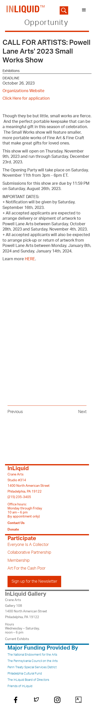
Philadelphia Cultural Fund (25, 673)
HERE (30, 259)
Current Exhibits (17, 639)
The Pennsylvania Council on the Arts (33, 660)
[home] (24, 10)
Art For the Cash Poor (26, 568)
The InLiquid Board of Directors (28, 679)
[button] (83, 10)
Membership (19, 560)
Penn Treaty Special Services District (32, 667)
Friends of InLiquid (20, 686)
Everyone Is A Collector (28, 545)
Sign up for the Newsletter (34, 581)
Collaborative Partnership (29, 552)
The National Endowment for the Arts (32, 654)
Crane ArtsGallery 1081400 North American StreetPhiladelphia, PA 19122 (26, 608)
